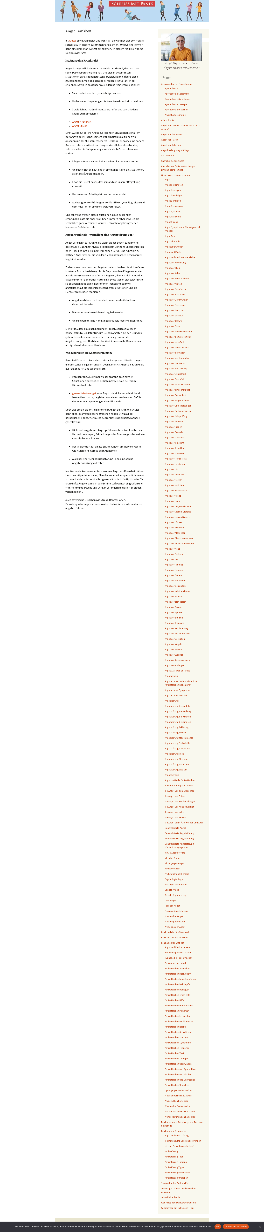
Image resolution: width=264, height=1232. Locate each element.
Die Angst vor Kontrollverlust (179, 806)
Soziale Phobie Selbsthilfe (174, 1183)
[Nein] (259, 1226)
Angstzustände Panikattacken (180, 780)
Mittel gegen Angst (174, 863)
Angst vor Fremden (174, 432)
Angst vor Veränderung (176, 628)
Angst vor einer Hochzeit (177, 384)
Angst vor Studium (174, 617)
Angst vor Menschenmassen (179, 538)
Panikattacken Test (174, 1053)
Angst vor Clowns (173, 320)
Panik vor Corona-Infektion (174, 937)
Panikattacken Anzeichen (177, 968)
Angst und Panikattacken (177, 947)
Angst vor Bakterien (175, 294)
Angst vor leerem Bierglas (178, 511)
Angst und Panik (173, 252)
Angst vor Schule (173, 596)
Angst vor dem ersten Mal (178, 336)
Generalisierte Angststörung (175, 175)
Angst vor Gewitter (174, 448)
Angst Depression (174, 206)
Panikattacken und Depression (180, 1079)
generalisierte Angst (84, 393)
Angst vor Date (172, 326)
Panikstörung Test (174, 1156)
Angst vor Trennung (174, 622)
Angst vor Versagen (175, 638)
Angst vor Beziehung (175, 305)
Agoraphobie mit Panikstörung (176, 83)
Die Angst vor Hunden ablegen (180, 801)
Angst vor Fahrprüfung (176, 416)
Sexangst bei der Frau (176, 884)
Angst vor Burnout (174, 315)
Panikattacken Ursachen (177, 1085)
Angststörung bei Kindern (178, 716)
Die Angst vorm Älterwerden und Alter (184, 822)
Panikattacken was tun (172, 942)
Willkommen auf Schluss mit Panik (178, 1207)
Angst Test (170, 236)
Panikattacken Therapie (177, 1058)
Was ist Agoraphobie (175, 114)
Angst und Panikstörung (177, 1135)
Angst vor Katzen (173, 479)
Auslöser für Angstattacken (179, 785)
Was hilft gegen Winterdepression (178, 1202)
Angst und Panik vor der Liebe (180, 257)
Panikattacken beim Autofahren (181, 979)
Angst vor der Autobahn (177, 357)
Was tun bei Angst (174, 916)
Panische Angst (172, 868)
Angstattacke (171, 675)
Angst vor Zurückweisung (178, 660)
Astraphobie (167, 155)
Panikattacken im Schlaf (177, 1010)
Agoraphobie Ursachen (176, 109)
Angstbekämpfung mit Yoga (175, 150)
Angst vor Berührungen (176, 299)
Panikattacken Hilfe (174, 1000)
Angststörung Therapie (176, 759)
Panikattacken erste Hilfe (177, 994)
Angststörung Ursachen (177, 764)
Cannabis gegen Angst (172, 160)
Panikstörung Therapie (176, 1161)
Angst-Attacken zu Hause (177, 670)
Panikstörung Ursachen (176, 1177)
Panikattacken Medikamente (179, 1021)
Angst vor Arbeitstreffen (177, 278)
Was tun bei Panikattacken (178, 1106)
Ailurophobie (167, 120)
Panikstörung (171, 1151)
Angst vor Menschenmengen (179, 543)
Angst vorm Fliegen (174, 665)
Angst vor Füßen (169, 139)
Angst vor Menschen (175, 532)
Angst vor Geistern (174, 442)
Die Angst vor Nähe (174, 812)
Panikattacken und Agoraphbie (180, 1069)
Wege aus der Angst (175, 926)
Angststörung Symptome (177, 748)
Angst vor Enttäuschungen (178, 410)
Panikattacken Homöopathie (179, 1005)
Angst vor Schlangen (175, 585)
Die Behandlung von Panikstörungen (183, 1140)
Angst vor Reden (173, 575)
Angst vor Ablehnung (175, 262)
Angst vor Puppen (174, 569)
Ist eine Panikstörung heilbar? (179, 1146)
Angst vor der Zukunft (176, 368)
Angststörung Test (174, 753)
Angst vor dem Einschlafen (178, 331)
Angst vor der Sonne (171, 134)
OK (217, 1226)
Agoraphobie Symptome (177, 99)
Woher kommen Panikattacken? (181, 1116)
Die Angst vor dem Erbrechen (179, 790)
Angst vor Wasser (174, 649)
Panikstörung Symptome (173, 1131)
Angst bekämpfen (174, 184)
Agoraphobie (171, 88)
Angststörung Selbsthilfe (177, 743)
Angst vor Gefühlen (174, 437)
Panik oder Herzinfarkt (176, 963)
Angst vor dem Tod (174, 342)
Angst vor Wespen (174, 654)
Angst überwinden (174, 246)
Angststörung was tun (176, 769)
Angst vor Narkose (174, 554)
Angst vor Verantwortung (177, 633)
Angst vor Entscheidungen (178, 405)
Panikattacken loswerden (177, 1016)
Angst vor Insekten (174, 474)
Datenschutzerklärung (236, 1226)
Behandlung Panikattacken (178, 952)
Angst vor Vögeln (173, 644)
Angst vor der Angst (175, 352)
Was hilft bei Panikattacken (178, 1095)
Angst (72, 40)
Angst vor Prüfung (174, 564)
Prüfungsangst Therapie (177, 873)
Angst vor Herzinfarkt (175, 458)
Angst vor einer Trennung (177, 389)
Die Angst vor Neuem (175, 817)
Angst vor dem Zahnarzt (177, 347)
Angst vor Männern (174, 527)
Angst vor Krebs (173, 495)
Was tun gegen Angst (175, 921)
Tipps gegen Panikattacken (178, 1090)
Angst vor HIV (171, 469)
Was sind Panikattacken (177, 1100)
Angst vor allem (172, 267)
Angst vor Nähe (172, 548)
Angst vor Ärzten (173, 283)
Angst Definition (173, 200)
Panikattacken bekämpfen (178, 984)
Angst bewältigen (174, 195)
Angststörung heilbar (175, 732)
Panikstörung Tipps (174, 1167)
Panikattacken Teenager (177, 1047)
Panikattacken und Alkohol (178, 1074)
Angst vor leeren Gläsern (177, 516)
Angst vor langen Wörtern (178, 506)
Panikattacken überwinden (178, 1063)
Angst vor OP (171, 559)
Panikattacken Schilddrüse (178, 1032)
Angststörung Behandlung (178, 711)
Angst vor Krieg (172, 501)
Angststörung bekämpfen (178, 721)
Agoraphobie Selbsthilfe (177, 93)
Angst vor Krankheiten (176, 490)
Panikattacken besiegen (177, 989)
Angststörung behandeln (177, 706)
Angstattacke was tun (176, 695)
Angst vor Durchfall (174, 379)
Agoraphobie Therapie (176, 104)
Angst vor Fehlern (174, 421)
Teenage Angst (172, 905)
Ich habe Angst (172, 858)
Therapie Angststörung (176, 911)
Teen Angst (170, 900)
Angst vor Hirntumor (175, 463)
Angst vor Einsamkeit (175, 395)
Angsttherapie (172, 774)
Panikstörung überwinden (178, 1172)
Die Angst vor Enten (175, 796)
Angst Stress (79, 126)
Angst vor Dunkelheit (175, 373)
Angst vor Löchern (174, 522)
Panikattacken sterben (176, 1037)
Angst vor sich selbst (175, 601)
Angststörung (172, 700)
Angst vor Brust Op (174, 310)
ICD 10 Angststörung (175, 852)
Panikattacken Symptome (178, 1042)
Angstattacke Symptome (177, 690)
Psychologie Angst (174, 879)
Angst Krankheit (82, 121)
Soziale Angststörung (176, 895)
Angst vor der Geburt (175, 363)
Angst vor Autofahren (175, 289)
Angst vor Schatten (171, 144)
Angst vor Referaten (175, 580)
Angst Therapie (172, 241)
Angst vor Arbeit (173, 273)
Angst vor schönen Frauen (178, 591)
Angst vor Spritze (174, 612)
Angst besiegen (173, 190)
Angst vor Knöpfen (174, 485)
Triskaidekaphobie (170, 1197)
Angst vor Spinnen (174, 607)
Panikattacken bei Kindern (178, 973)
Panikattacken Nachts (175, 1026)
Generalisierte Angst (175, 827)
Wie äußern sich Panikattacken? (181, 1111)
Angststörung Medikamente (179, 737)
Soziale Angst (172, 889)
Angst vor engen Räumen (177, 400)
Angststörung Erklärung (177, 727)
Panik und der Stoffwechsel (175, 932)
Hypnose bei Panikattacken (178, 957)
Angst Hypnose (172, 211)
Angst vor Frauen (173, 426)
